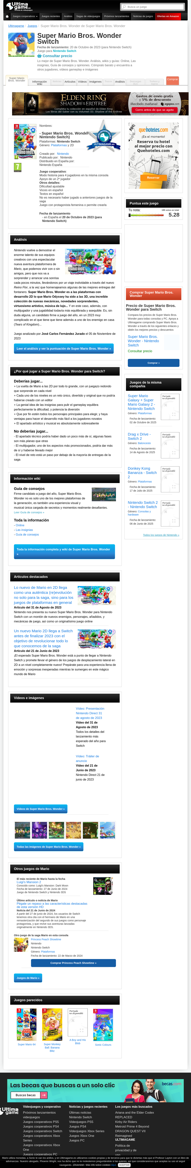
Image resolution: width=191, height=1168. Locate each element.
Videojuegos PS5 (81, 1122)
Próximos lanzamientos (116, 16)
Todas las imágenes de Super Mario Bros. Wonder (47, 846)
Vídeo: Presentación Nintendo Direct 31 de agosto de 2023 (90, 713)
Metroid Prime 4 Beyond (132, 1126)
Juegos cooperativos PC (40, 1154)
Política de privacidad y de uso (125, 1150)
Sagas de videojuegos (88, 16)
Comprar (172, 79)
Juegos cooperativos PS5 (41, 1122)
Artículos (70, 81)
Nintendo (63, 153)
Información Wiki (39, 83)
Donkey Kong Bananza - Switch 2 (142, 472)
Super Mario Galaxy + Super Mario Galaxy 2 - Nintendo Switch (141, 402)
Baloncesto (144, 443)
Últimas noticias (80, 1112)
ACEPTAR (124, 1165)
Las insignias (24, 529)
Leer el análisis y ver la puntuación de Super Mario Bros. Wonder (63, 348)
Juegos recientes (51, 16)
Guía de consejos (27, 534)
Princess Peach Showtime (46, 939)
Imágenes (95, 81)
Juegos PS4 (77, 1126)
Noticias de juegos (143, 16)
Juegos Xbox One (81, 1136)
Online (20, 525)
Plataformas (59, 145)
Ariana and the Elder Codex (134, 1112)
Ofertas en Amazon (168, 16)
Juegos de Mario (27, 977)
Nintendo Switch (80, 1117)
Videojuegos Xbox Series (86, 1131)
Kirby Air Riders (126, 1122)
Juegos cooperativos (25, 16)
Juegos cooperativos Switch (42, 1131)
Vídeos (82, 81)
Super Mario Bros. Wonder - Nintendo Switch (143, 341)
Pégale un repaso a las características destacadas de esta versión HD (52, 905)
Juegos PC (77, 1140)
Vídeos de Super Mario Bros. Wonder (39, 808)
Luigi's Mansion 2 (29, 882)
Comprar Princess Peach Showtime (72, 962)
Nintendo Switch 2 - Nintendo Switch (143, 504)
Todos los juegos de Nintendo (160, 535)
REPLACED (123, 1117)
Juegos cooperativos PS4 (41, 1126)
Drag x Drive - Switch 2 (139, 436)
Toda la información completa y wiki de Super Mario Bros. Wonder (63, 549)
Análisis (68, 16)
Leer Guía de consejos (28, 512)
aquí (113, 1165)
